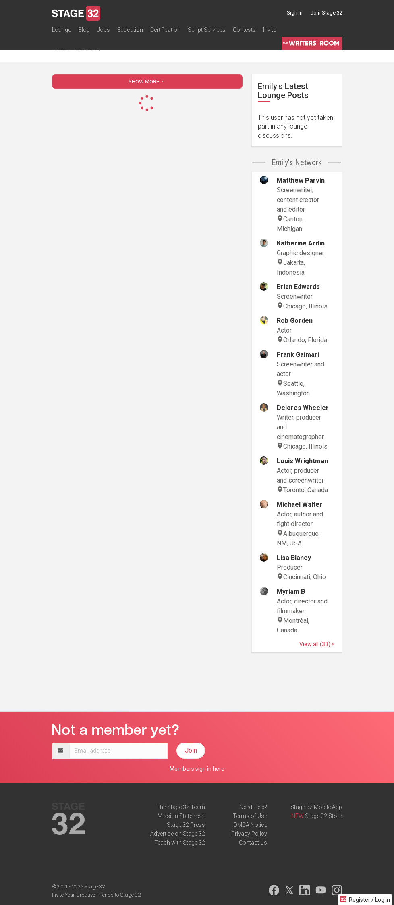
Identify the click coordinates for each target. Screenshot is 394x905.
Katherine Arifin (301, 243)
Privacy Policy (249, 833)
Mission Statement (181, 816)
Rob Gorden (295, 321)
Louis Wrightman (302, 461)
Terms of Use (250, 816)
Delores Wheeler (303, 408)
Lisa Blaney (294, 558)
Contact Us (253, 842)
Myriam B (291, 591)
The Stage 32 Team (180, 807)
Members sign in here (197, 769)
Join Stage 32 (326, 13)
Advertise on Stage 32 (177, 833)
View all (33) (316, 644)
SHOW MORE (147, 82)
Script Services (207, 30)
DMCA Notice (250, 825)
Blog (84, 30)
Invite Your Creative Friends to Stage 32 (96, 895)
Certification (165, 30)
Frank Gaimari (298, 354)
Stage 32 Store (323, 816)
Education (130, 30)
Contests (244, 30)
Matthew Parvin (301, 180)
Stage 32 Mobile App (316, 807)
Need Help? (253, 807)
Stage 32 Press (186, 825)
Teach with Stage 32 (179, 842)
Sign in (295, 13)
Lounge (61, 30)
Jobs (103, 30)
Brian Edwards (298, 287)
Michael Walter (299, 504)
